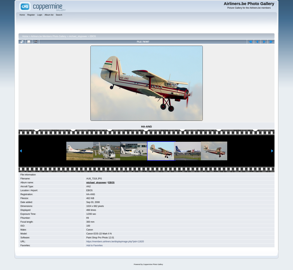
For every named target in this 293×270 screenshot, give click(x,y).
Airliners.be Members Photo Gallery (48, 36)
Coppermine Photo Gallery (153, 264)
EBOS (93, 36)
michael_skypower (78, 36)
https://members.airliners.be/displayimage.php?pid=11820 (115, 241)
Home (25, 36)
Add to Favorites (94, 245)
